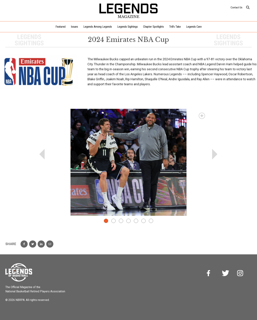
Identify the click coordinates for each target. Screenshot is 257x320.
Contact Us (236, 7)
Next (215, 154)
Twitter (226, 273)
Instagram (241, 273)
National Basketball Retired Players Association (35, 291)
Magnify (201, 115)
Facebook (211, 273)
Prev (42, 154)
